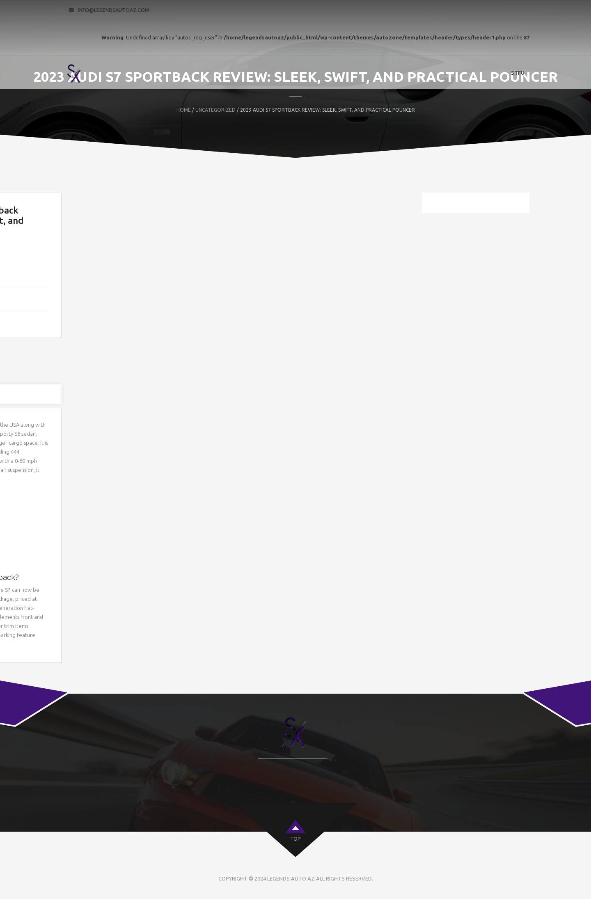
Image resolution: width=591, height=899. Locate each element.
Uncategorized (215, 110)
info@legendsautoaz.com (113, 10)
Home (183, 110)
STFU (518, 73)
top (295, 839)
